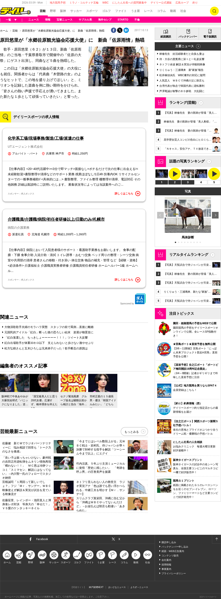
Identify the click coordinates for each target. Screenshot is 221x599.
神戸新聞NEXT (96, 587)
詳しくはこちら (127, 193)
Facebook (42, 539)
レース (148, 11)
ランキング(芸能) (182, 102)
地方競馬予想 (58, 2)
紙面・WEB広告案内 (173, 551)
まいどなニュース (117, 587)
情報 (47, 19)
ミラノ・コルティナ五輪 (84, 2)
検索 (214, 11)
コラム (161, 11)
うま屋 (135, 11)
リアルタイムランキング (188, 254)
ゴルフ (106, 11)
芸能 (43, 11)
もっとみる (131, 432)
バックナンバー (188, 36)
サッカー (76, 11)
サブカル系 (85, 19)
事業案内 (166, 569)
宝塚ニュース (64, 19)
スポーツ (92, 11)
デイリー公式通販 (161, 2)
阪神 (63, 11)
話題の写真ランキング (187, 161)
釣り (195, 2)
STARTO (123, 19)
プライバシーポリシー (174, 573)
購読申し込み (169, 542)
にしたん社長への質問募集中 (129, 2)
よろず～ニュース (139, 587)
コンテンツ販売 (170, 555)
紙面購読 (165, 36)
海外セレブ (104, 19)
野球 (53, 11)
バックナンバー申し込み (175, 547)
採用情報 (166, 564)
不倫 (137, 19)
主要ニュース (184, 46)
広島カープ (182, 2)
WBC (105, 2)
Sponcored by (133, 299)
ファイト (121, 11)
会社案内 (166, 560)
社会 (183, 11)
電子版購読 (210, 36)
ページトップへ (216, 539)
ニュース (33, 19)
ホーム (4, 30)
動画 (173, 11)
